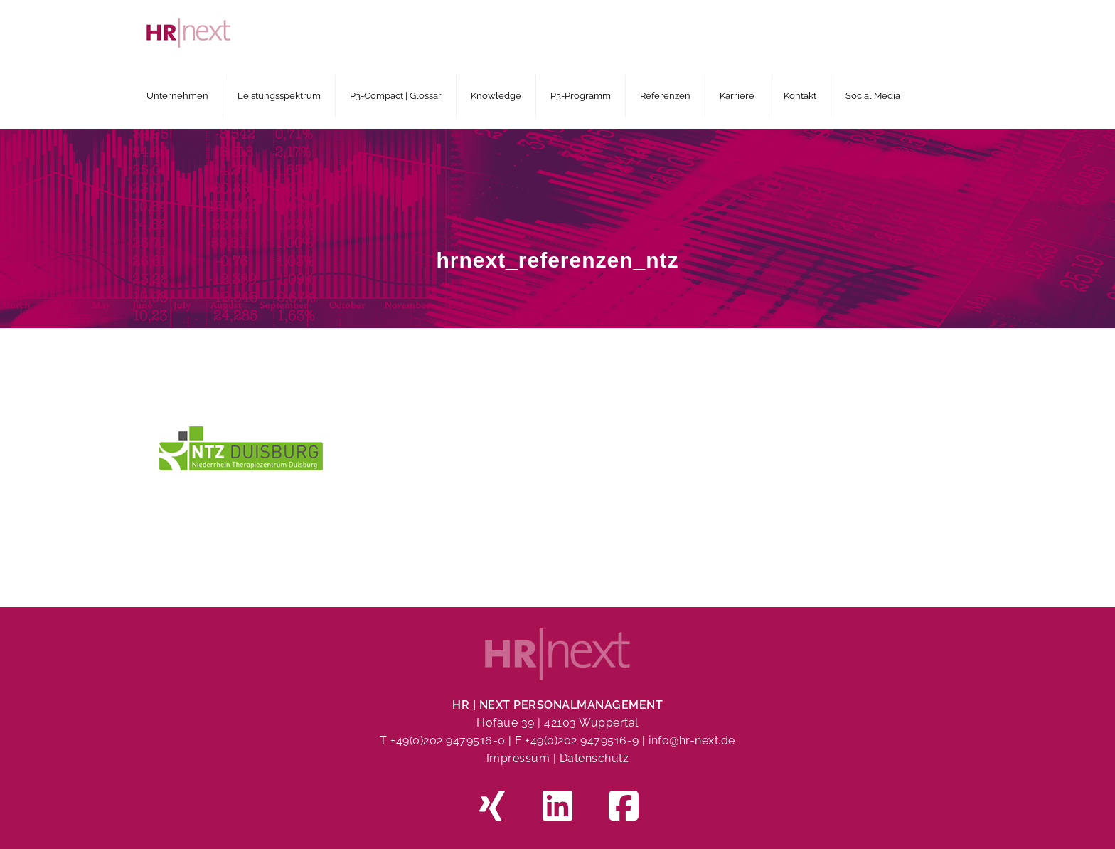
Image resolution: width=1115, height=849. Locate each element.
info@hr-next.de (692, 740)
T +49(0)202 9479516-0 (444, 740)
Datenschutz (594, 758)
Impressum (518, 758)
